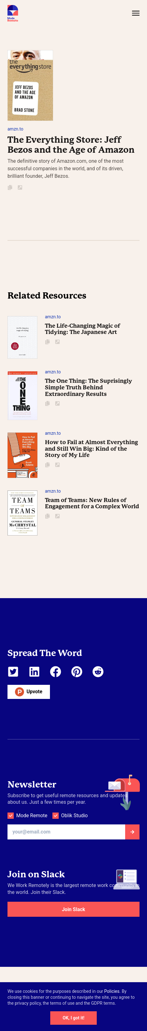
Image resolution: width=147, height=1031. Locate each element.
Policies (112, 991)
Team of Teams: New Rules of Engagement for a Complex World (92, 503)
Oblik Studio (74, 815)
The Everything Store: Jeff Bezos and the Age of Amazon (71, 145)
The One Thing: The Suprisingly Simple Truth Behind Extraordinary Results (88, 387)
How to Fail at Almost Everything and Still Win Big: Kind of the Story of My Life (91, 448)
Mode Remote (31, 815)
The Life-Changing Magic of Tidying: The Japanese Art (82, 329)
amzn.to (15, 128)
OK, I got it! (73, 1017)
